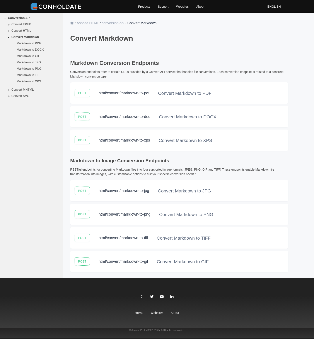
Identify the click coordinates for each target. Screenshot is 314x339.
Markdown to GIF (28, 56)
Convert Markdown (25, 37)
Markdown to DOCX (30, 49)
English (273, 6)
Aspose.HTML (88, 23)
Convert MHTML (22, 89)
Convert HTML (21, 30)
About (200, 6)
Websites (182, 6)
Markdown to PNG (29, 68)
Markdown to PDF (29, 43)
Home (139, 313)
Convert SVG (20, 96)
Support (163, 6)
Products (144, 6)
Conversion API (19, 18)
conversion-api (113, 23)
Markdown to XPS (29, 81)
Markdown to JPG (29, 62)
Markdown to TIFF (29, 75)
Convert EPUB (21, 24)
